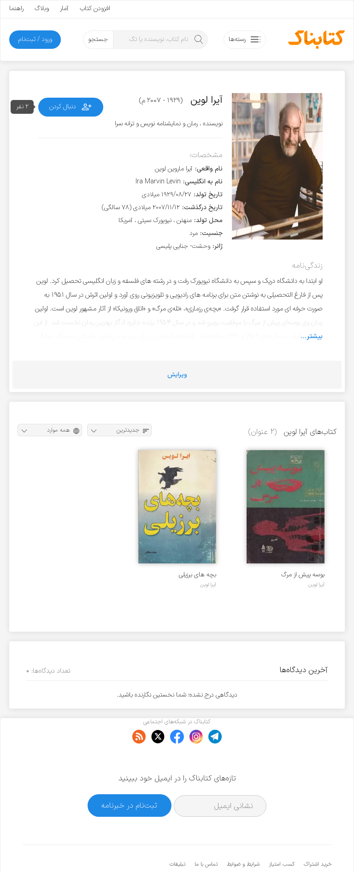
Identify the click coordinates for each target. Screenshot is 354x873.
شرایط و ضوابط (243, 836)
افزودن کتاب (95, 8)
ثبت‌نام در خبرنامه (129, 777)
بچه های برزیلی (197, 575)
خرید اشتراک (317, 836)
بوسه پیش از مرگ (302, 575)
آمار (64, 8)
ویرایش (177, 375)
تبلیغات (177, 836)
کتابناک (283, 850)
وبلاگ (42, 8)
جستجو (98, 39)
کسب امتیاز (282, 836)
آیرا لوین (316, 584)
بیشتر (315, 336)
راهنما (16, 8)
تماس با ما (206, 836)
